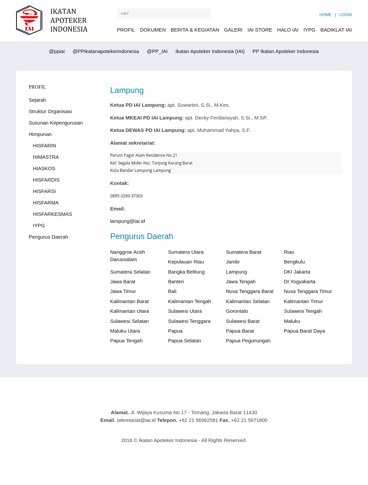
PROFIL (126, 30)
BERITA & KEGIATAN (195, 30)
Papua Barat (240, 331)
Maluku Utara (125, 331)
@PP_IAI (156, 51)
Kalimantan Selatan (248, 301)
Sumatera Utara (186, 252)
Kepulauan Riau (186, 261)
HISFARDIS (46, 180)
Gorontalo (237, 311)
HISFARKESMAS (52, 214)
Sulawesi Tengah (303, 311)
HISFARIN (44, 145)
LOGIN (345, 14)
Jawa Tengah (241, 281)
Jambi (232, 261)
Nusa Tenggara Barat (249, 291)
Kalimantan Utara (129, 311)
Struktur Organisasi (50, 111)
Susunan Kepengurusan (56, 123)
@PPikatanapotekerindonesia (105, 51)
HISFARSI (44, 191)
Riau (289, 252)
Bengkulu (294, 261)
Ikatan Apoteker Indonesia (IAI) (209, 51)
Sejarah (37, 100)
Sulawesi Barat (243, 321)
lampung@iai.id (127, 221)
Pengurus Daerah (48, 237)
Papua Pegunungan (248, 340)
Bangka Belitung (186, 272)
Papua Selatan (184, 340)
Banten (176, 281)
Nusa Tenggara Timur (308, 291)
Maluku (292, 321)
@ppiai (56, 51)
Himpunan (40, 134)
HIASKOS (44, 168)
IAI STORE (259, 30)
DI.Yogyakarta (300, 281)
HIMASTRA (46, 157)
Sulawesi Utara (185, 311)
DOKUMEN (153, 30)
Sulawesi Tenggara (189, 321)
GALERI (233, 30)
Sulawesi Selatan (129, 321)
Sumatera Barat (243, 252)
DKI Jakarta (297, 272)
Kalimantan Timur (303, 301)
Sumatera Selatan (130, 272)
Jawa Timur (123, 291)
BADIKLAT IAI (336, 30)
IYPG (310, 30)
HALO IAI (287, 30)
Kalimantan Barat (129, 301)
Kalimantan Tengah (189, 301)
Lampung (236, 272)
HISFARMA (46, 202)
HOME (326, 14)
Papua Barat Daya (304, 331)
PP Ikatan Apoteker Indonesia (285, 51)
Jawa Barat (122, 281)
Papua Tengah (126, 340)
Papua (175, 331)
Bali (172, 291)
